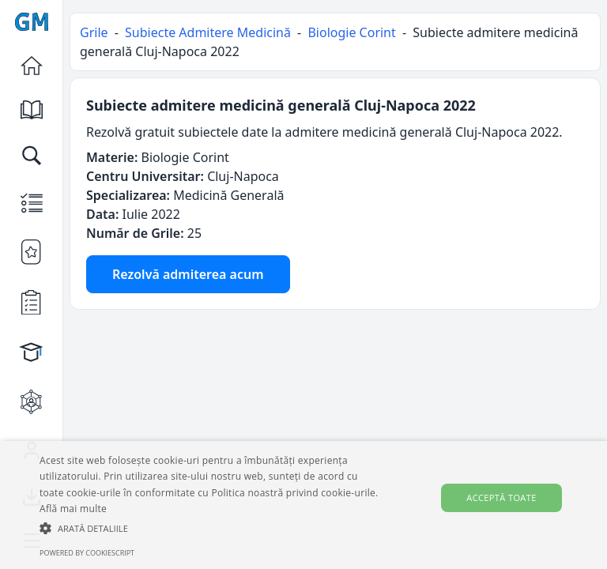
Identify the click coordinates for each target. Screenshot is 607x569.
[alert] (303, 505)
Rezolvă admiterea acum (188, 274)
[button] (211, 528)
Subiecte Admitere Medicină (208, 32)
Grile (94, 32)
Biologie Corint (351, 32)
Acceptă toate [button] (501, 497)
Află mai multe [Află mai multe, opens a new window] (73, 508)
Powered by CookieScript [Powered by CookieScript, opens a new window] (87, 553)
